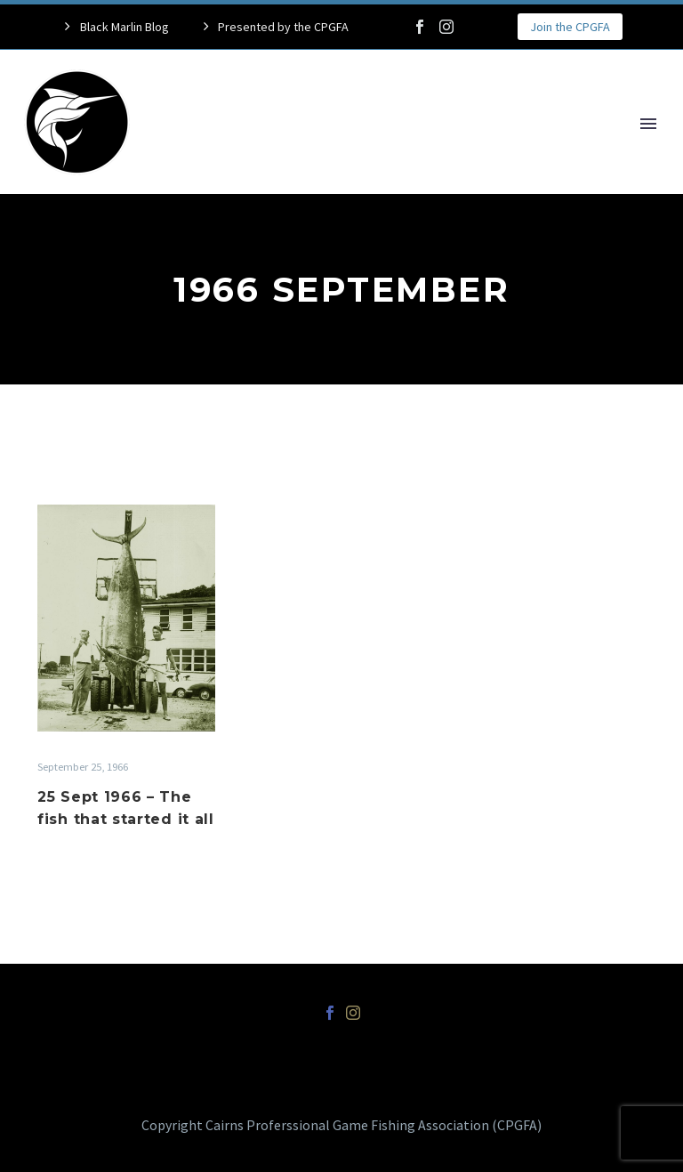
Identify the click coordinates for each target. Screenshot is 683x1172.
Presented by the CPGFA (283, 27)
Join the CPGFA (570, 27)
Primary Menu (648, 123)
